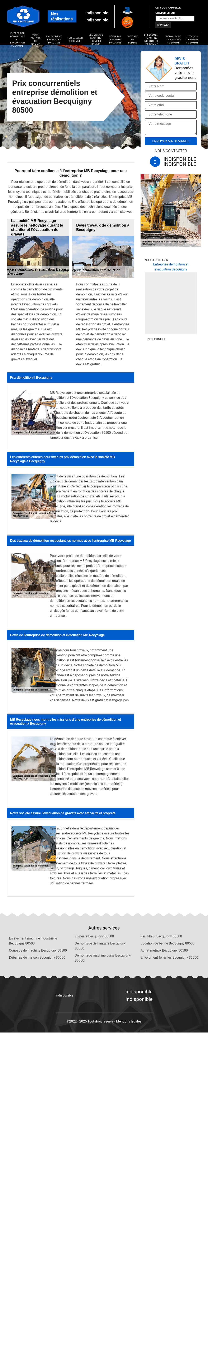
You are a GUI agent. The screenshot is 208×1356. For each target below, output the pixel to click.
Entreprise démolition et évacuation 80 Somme (17, 39)
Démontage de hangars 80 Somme (173, 39)
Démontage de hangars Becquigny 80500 (100, 945)
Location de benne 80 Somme (192, 39)
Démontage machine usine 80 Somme (96, 39)
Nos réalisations (62, 16)
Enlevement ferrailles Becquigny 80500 (169, 957)
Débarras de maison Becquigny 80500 (37, 957)
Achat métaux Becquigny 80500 (164, 950)
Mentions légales (128, 1021)
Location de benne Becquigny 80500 (168, 943)
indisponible (96, 12)
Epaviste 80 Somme (132, 39)
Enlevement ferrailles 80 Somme (54, 39)
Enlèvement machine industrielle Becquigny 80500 (33, 940)
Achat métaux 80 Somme (36, 39)
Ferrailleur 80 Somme (75, 39)
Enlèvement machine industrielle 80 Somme (152, 39)
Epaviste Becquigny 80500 (94, 936)
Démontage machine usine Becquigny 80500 (103, 957)
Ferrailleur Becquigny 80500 (161, 936)
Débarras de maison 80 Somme (115, 39)
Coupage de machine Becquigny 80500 (38, 950)
